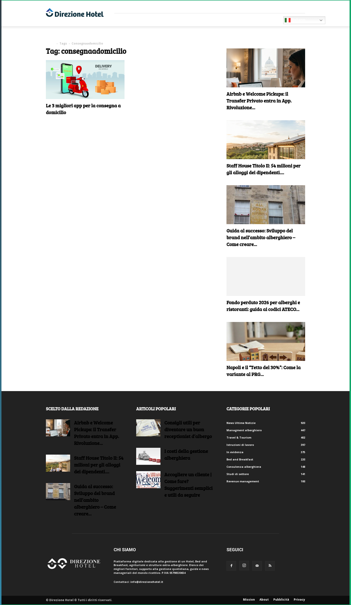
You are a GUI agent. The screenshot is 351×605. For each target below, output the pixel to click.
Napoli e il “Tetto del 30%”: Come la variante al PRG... (263, 370)
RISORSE (189, 20)
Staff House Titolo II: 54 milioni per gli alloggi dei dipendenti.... (263, 169)
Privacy (299, 599)
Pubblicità (281, 599)
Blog (230, 20)
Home (50, 43)
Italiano (295, 20)
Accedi (300, 7)
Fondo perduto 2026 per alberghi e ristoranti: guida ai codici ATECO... (263, 305)
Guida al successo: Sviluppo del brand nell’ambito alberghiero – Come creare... (260, 237)
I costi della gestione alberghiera (186, 454)
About (264, 599)
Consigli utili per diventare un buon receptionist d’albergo (188, 429)
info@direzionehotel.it (146, 582)
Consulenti (160, 20)
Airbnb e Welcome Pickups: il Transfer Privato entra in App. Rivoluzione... (259, 100)
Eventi (211, 20)
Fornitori (129, 20)
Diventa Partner (262, 20)
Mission (249, 599)
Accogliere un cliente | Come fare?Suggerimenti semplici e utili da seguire (188, 484)
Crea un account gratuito (273, 7)
